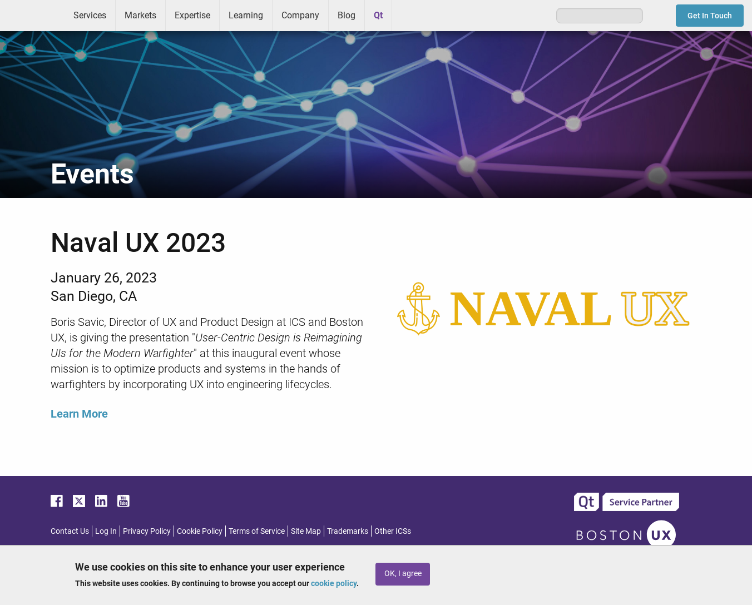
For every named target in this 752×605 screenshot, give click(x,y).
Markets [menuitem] (140, 15)
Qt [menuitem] (378, 15)
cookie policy (334, 583)
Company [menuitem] (300, 15)
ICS (32, 15)
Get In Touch (709, 15)
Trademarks (347, 531)
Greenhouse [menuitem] (408, 15)
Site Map (306, 531)
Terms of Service (257, 531)
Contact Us (70, 531)
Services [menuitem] (89, 15)
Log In (106, 531)
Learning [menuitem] (246, 15)
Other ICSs (392, 531)
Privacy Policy (147, 531)
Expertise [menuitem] (192, 15)
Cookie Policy (199, 531)
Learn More (79, 413)
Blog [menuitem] (346, 15)
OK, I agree (403, 573)
